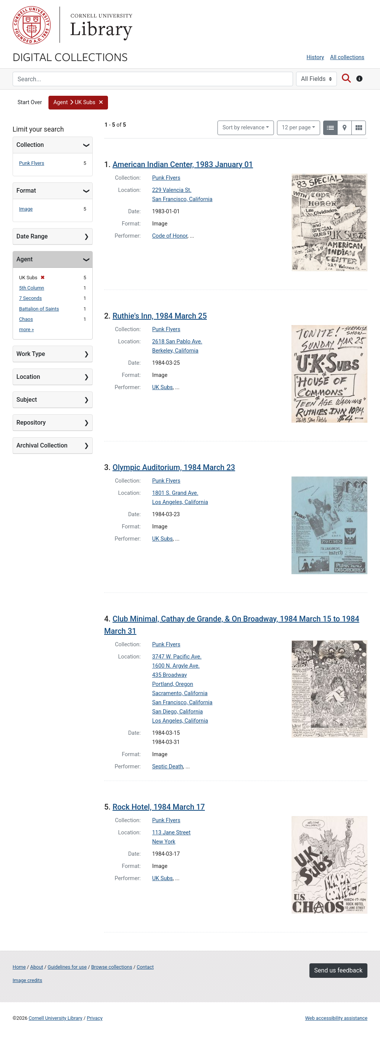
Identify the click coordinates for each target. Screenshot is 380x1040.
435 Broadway (169, 675)
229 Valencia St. (172, 190)
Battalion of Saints (39, 309)
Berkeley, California (175, 351)
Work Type (30, 353)
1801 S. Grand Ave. (175, 493)
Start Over (30, 102)
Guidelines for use (67, 967)
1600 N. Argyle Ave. (176, 666)
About (36, 967)
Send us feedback (338, 970)
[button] (78, 102)
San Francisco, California (182, 199)
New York (164, 842)
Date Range (32, 236)
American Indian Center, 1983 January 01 (183, 164)
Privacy (94, 1018)
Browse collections (111, 967)
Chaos (26, 319)
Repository (31, 422)
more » (26, 329)
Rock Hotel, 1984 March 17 (159, 806)
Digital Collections (70, 56)
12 (296, 127)
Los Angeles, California (180, 502)
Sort (243, 127)
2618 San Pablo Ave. (177, 341)
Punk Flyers (31, 163)
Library (100, 25)
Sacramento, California (180, 693)
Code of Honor (169, 236)
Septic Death (167, 766)
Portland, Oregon (172, 684)
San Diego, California (177, 711)
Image (26, 209)
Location (28, 376)
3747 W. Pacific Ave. (176, 657)
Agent (24, 259)
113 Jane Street (171, 832)
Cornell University (32, 25)
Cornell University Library (55, 1018)
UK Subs (162, 387)
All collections (347, 57)
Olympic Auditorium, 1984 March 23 (174, 467)
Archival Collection (42, 445)
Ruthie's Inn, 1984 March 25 (160, 315)
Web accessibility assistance (336, 1018)
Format (26, 190)
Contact (145, 967)
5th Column (31, 288)
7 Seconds (30, 298)
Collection (30, 144)
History (315, 57)
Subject (26, 399)
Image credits (27, 980)
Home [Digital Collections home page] (19, 967)
